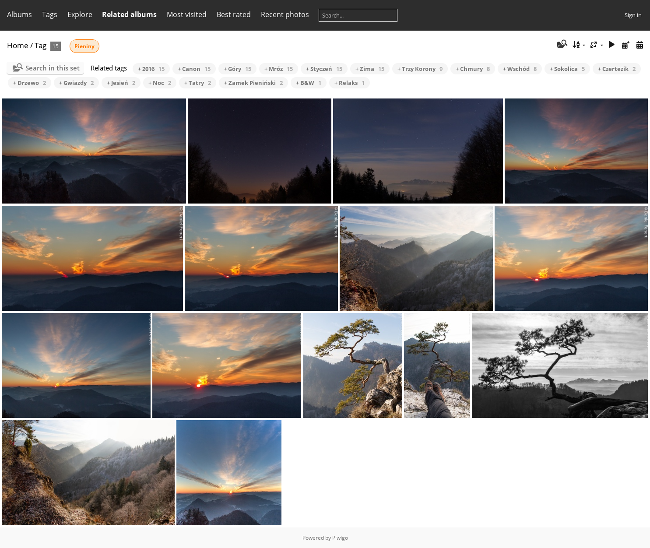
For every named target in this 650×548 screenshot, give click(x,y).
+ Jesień (121, 83)
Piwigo (340, 537)
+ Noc (159, 83)
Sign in (633, 15)
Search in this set (52, 67)
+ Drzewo (29, 83)
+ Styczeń (324, 69)
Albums (19, 14)
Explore (79, 14)
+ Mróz (278, 69)
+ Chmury (473, 69)
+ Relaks (349, 83)
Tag (40, 45)
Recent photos (285, 14)
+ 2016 (151, 69)
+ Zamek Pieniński (253, 83)
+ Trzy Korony (420, 69)
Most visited (187, 14)
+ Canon (194, 69)
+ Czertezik (617, 69)
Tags (49, 14)
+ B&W (308, 83)
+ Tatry (197, 83)
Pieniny (84, 46)
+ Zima (369, 69)
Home (17, 45)
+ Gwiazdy (76, 83)
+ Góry (237, 69)
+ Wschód (520, 69)
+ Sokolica (567, 69)
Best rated (234, 14)
